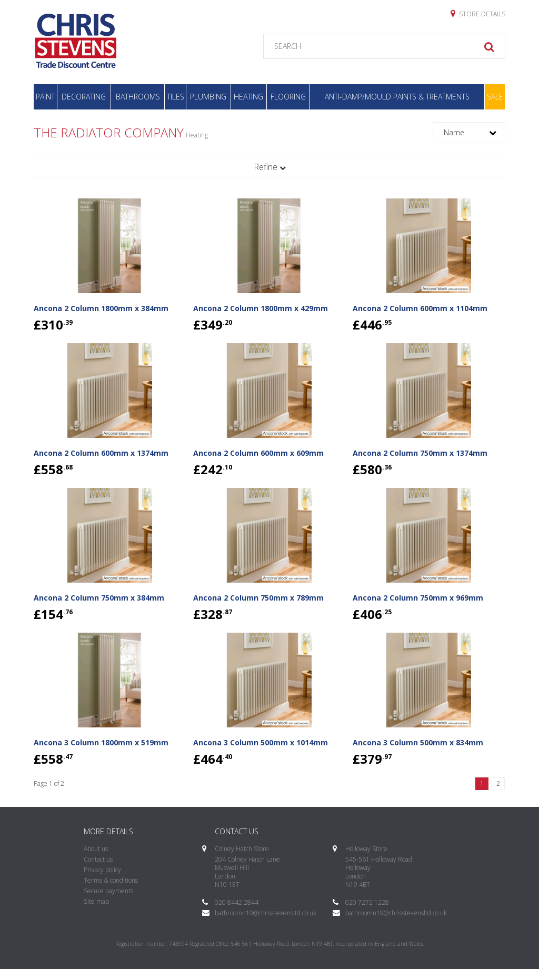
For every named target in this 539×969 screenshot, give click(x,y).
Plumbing (208, 97)
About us (96, 848)
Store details (478, 13)
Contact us (98, 859)
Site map (96, 901)
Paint (45, 97)
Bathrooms (138, 97)
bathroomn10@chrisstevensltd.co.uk (265, 912)
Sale (495, 97)
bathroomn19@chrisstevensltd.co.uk (396, 912)
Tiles (175, 97)
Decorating (84, 97)
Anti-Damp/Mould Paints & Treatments (397, 97)
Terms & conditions (111, 880)
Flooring (288, 97)
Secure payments (108, 890)
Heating (248, 97)
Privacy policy (102, 869)
